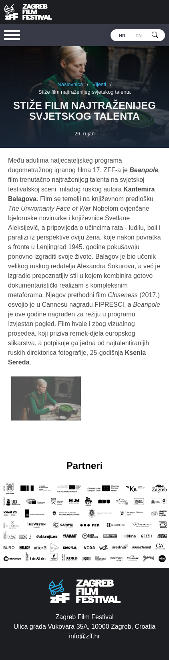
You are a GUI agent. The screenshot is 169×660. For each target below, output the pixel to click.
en (138, 35)
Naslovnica (70, 84)
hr (122, 35)
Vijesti (99, 84)
